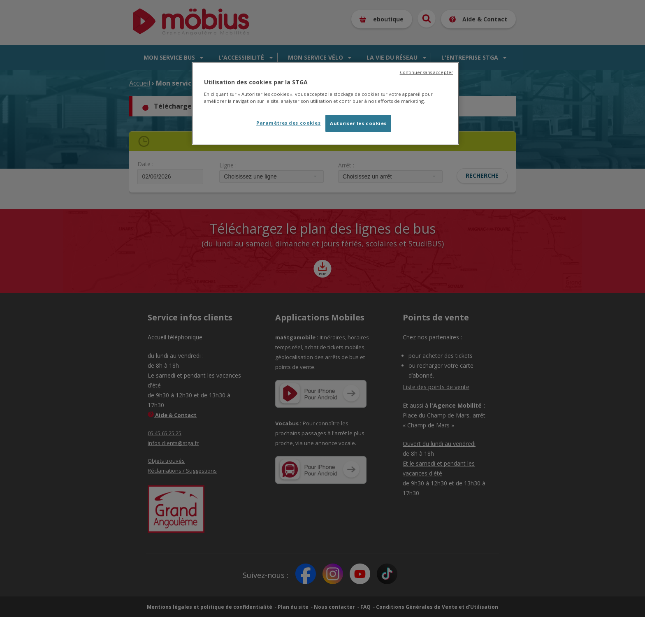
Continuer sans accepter (426, 72)
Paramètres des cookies (288, 123)
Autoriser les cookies (358, 123)
